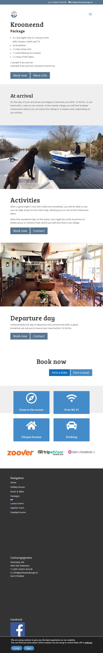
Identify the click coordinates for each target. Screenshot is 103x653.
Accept (16, 648)
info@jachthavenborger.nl (25, 571)
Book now (20, 75)
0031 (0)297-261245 (23, 568)
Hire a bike (59, 372)
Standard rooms (18, 511)
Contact (39, 231)
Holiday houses (17, 486)
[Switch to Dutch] (18, 499)
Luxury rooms (17, 502)
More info (40, 75)
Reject (28, 648)
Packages (15, 495)
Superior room (17, 506)
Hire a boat (81, 372)
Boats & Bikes (17, 490)
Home (13, 481)
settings (88, 642)
